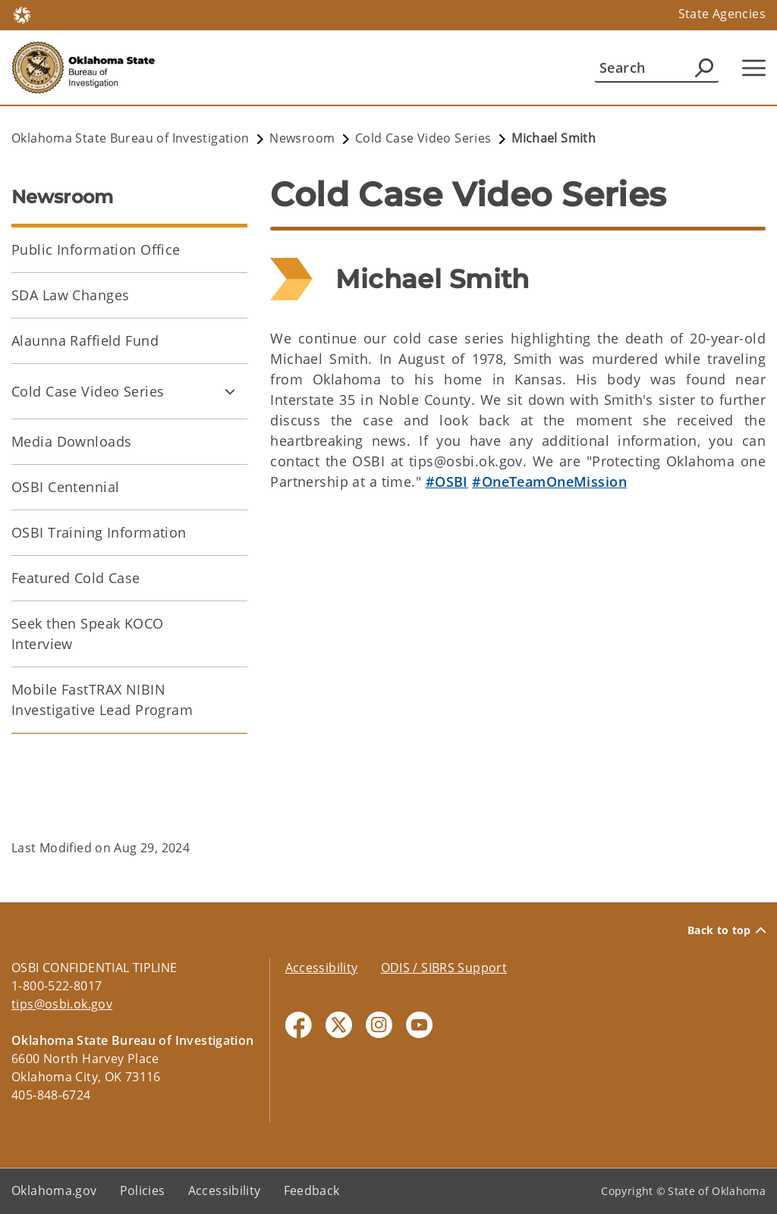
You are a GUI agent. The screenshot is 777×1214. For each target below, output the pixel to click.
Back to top (726, 930)
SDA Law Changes (70, 295)
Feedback (312, 1190)
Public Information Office (96, 249)
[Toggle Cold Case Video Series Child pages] (230, 391)
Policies (142, 1190)
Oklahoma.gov (54, 1190)
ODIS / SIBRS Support (444, 967)
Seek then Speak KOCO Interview (87, 633)
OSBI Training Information (99, 532)
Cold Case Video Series (87, 391)
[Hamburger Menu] (754, 68)
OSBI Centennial (65, 487)
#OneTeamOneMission (549, 481)
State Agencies (722, 13)
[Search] (656, 67)
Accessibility (321, 967)
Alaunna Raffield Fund (85, 340)
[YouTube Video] (518, 651)
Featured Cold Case (75, 578)
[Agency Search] (704, 67)
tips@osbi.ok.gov (61, 1004)
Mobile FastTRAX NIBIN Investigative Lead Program (102, 699)
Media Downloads (71, 441)
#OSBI (447, 481)
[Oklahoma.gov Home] (22, 14)
